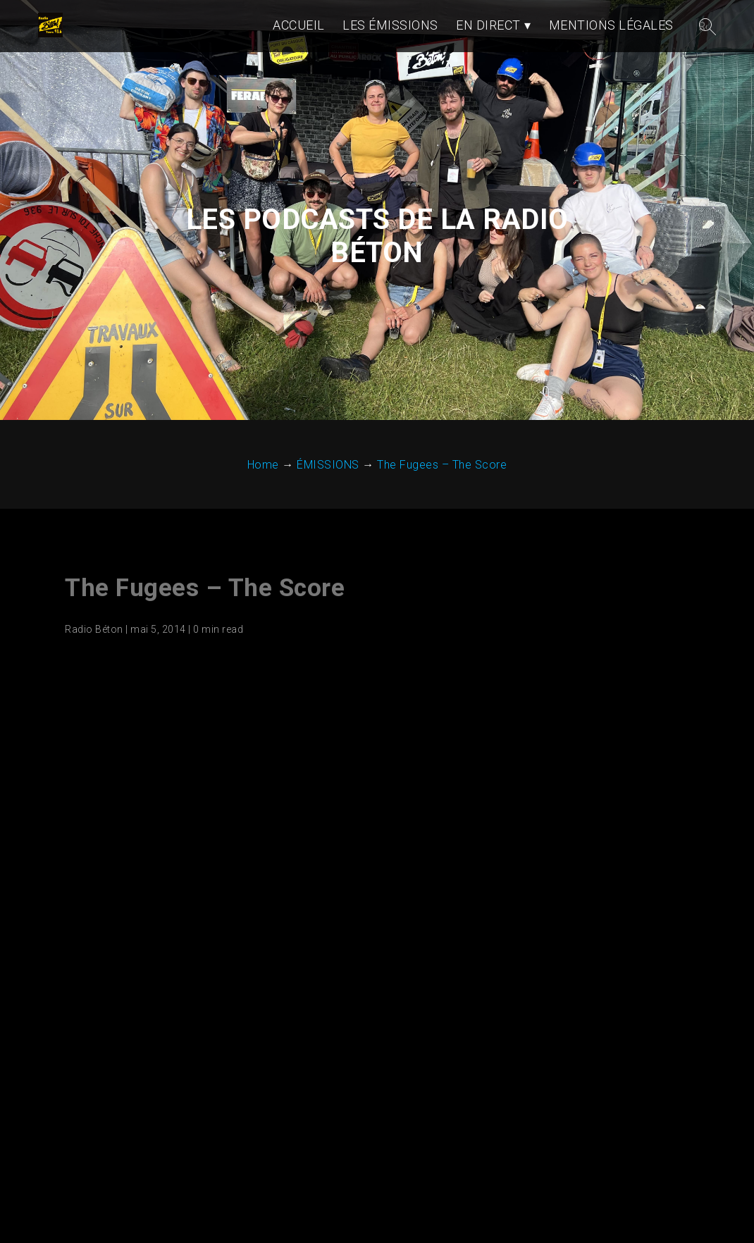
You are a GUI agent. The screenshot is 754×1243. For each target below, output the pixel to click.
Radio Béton (94, 629)
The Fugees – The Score (205, 588)
